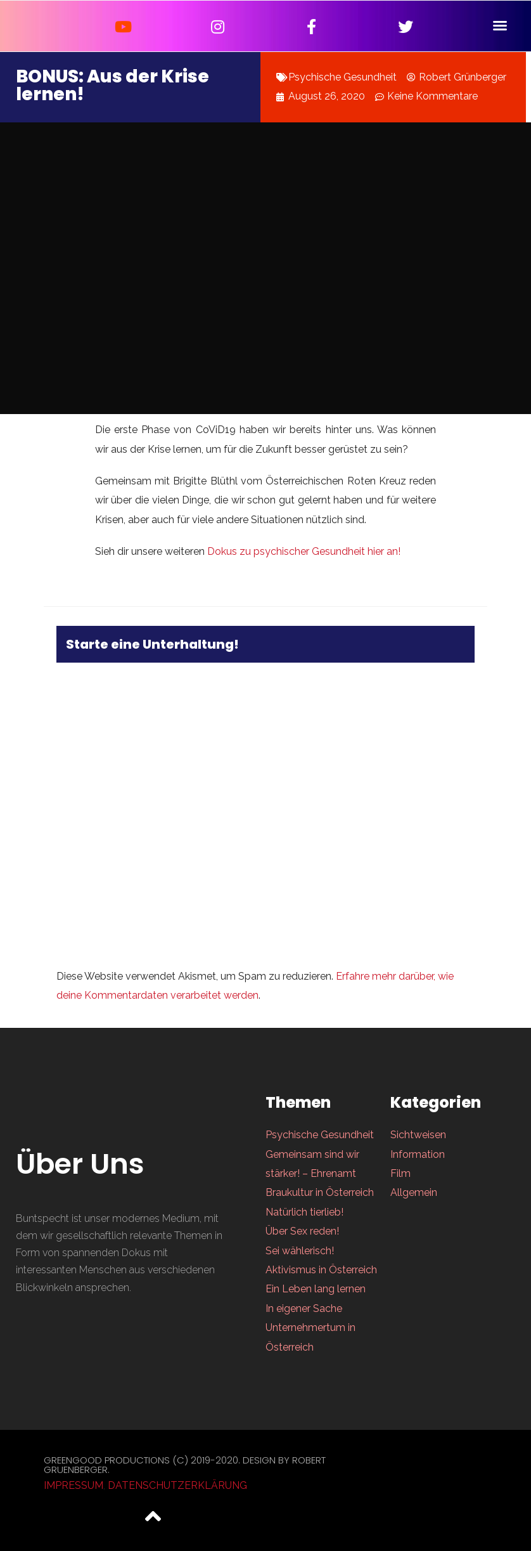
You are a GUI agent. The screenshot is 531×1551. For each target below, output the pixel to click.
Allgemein (413, 1192)
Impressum (73, 1485)
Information (417, 1154)
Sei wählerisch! (300, 1251)
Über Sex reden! (302, 1231)
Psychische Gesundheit (342, 77)
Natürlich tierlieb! (304, 1212)
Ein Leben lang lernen (316, 1289)
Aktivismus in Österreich (321, 1270)
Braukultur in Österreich (320, 1192)
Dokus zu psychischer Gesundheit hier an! (302, 551)
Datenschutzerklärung (177, 1485)
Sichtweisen (418, 1135)
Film (400, 1173)
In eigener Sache (304, 1308)
